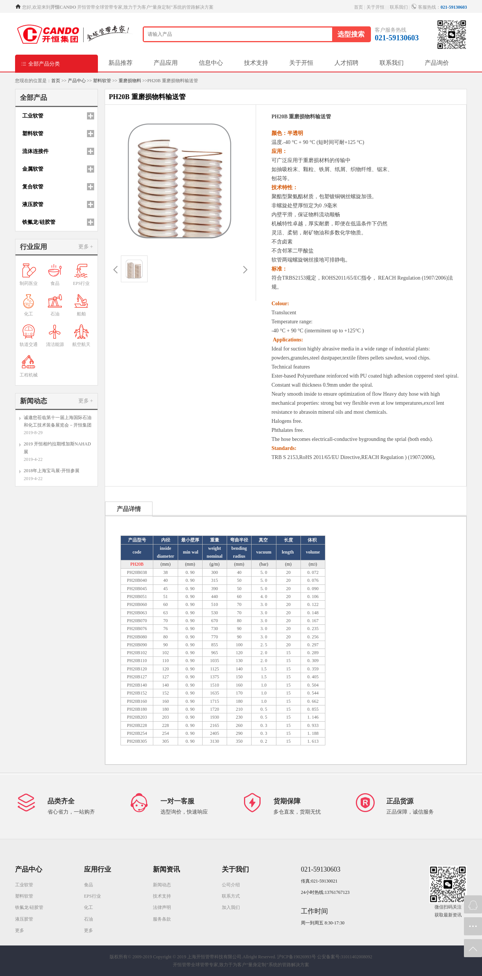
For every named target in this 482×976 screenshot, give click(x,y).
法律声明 (162, 907)
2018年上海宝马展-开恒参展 (51, 470)
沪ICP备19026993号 (296, 956)
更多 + (85, 246)
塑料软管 (102, 80)
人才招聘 (346, 63)
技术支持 (256, 63)
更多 (19, 930)
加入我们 (231, 907)
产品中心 (77, 80)
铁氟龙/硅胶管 (29, 907)
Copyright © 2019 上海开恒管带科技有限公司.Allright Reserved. (214, 956)
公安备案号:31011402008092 (344, 956)
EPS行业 (92, 896)
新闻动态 (162, 884)
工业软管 (24, 884)
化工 (88, 907)
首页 (358, 7)
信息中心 (211, 63)
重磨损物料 (130, 80)
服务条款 (162, 919)
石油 (88, 919)
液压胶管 (24, 919)
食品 (88, 884)
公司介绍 (231, 884)
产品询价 (437, 63)
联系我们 (399, 7)
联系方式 (231, 896)
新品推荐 (120, 63)
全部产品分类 (40, 63)
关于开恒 (375, 7)
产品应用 (166, 63)
